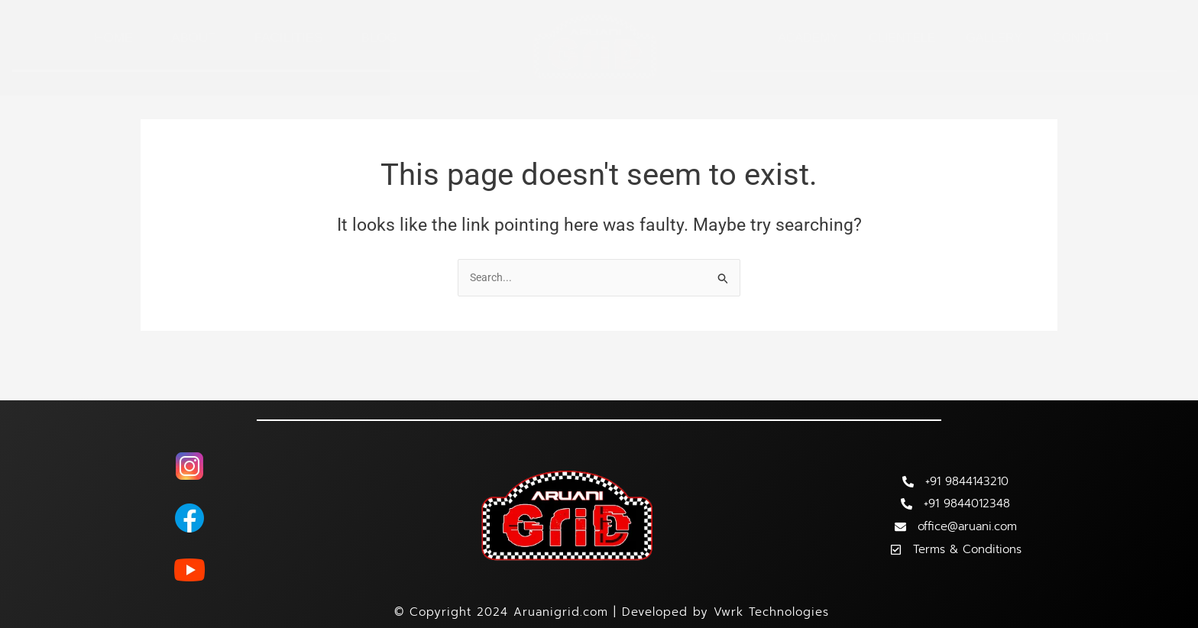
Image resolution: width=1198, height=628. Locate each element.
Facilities (288, 38)
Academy (808, 37)
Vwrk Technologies (771, 612)
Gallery (994, 37)
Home (113, 38)
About (193, 38)
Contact (1082, 37)
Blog (379, 38)
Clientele (902, 37)
